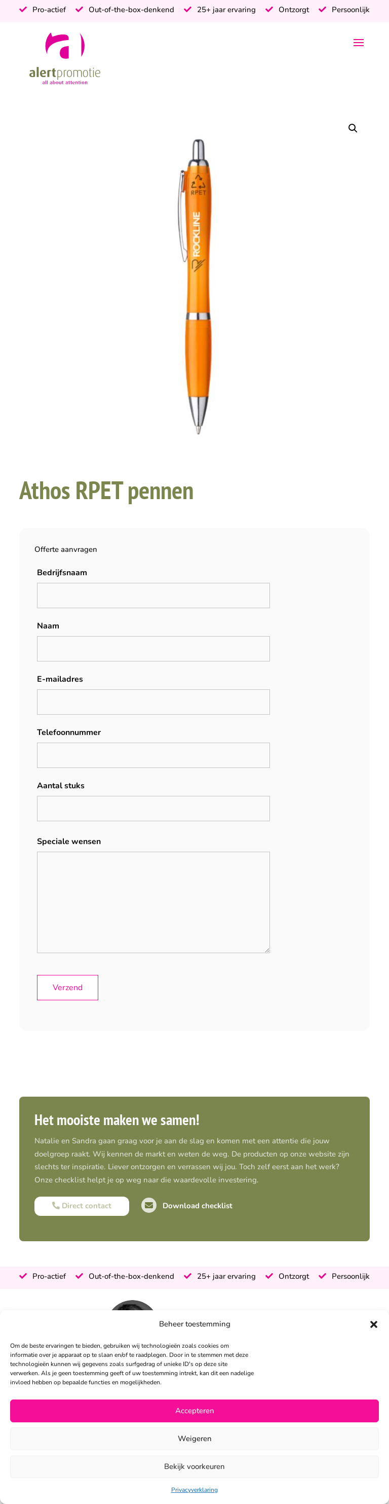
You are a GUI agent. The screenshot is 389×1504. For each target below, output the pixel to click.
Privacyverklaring (194, 1490)
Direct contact (81, 1206)
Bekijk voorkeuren (194, 1466)
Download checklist (186, 1206)
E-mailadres (60, 679)
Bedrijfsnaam (62, 573)
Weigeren (195, 1438)
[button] (374, 1324)
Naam (48, 626)
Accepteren (194, 1411)
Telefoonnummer (69, 732)
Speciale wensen (69, 841)
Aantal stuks (61, 786)
